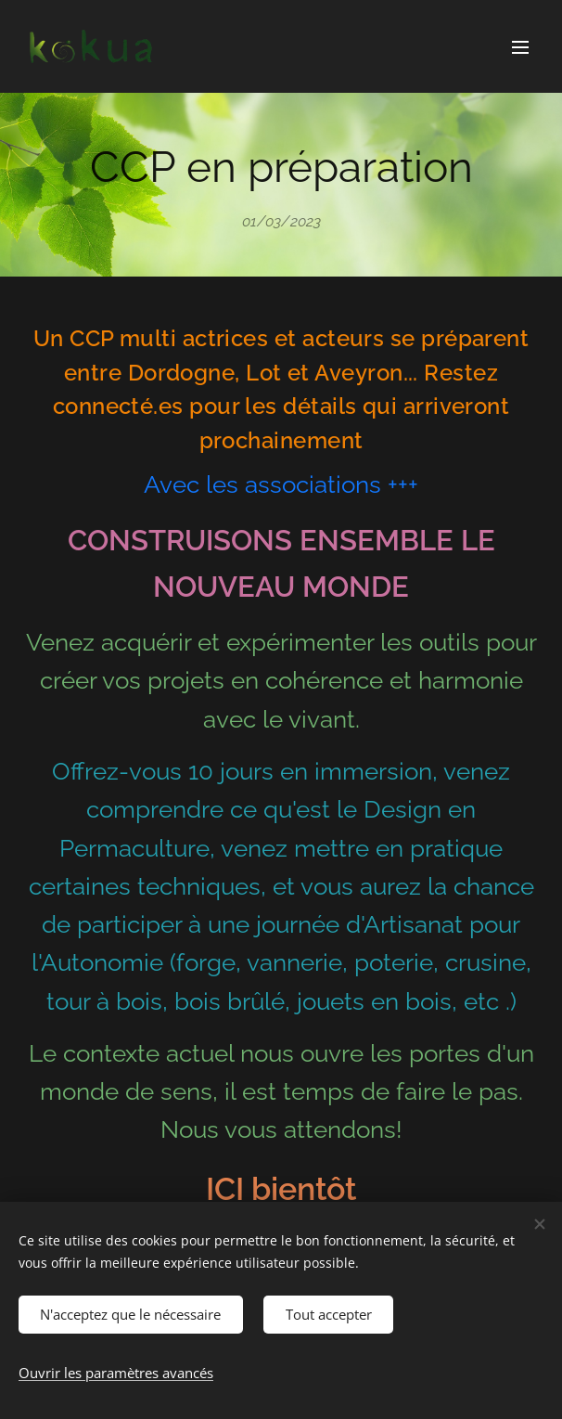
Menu (520, 47)
